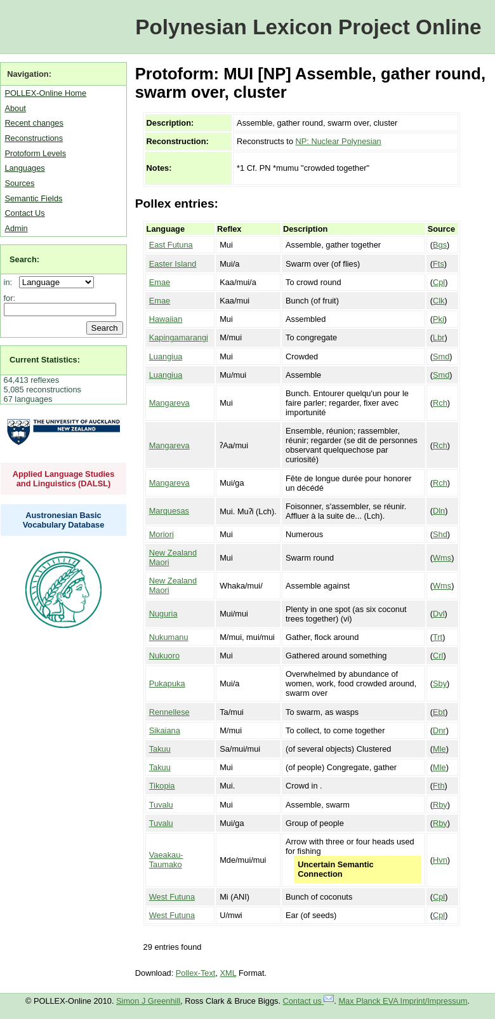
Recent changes (33, 123)
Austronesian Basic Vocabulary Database (64, 519)
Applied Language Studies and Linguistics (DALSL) (64, 478)
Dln (439, 511)
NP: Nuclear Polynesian (338, 141)
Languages (24, 168)
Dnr (439, 730)
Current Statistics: (45, 359)
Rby (440, 804)
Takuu (160, 749)
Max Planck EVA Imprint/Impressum (402, 1001)
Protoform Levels (35, 153)
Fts (438, 264)
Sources (19, 183)
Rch (440, 403)
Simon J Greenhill (148, 1001)
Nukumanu (168, 637)
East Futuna (171, 245)
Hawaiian (166, 319)
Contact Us (24, 213)
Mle (439, 749)
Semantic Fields (33, 198)
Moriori (161, 534)
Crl (438, 655)
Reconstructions (33, 138)
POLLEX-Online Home (45, 93)
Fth (439, 785)
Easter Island (173, 264)
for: (10, 298)
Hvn (440, 860)
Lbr (439, 337)
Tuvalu (161, 804)
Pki (438, 319)
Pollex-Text (196, 973)
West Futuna (172, 897)
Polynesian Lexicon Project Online (308, 27)
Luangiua (166, 356)
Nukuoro (164, 655)
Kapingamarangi (178, 337)
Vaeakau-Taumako (166, 859)
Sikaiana (164, 730)
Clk (438, 300)
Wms (442, 558)
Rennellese (169, 712)
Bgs (440, 245)
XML (228, 973)
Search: (24, 259)
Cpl (439, 282)
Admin (15, 228)
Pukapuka (167, 683)
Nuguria (163, 613)
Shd (440, 534)
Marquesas (169, 511)
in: (10, 282)
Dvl (438, 613)
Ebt (439, 712)
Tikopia (162, 785)
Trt (437, 637)
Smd (441, 356)
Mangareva (169, 403)
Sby (440, 683)
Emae (159, 282)
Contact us (308, 1001)
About (14, 108)
